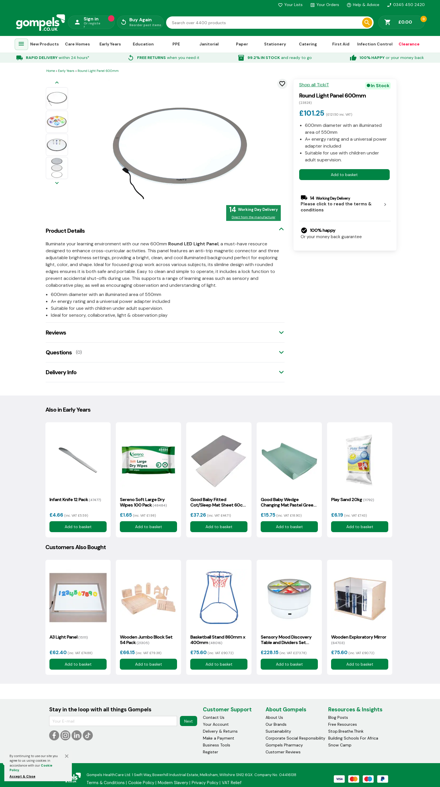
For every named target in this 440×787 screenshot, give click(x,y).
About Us (274, 717)
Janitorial (209, 44)
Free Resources (342, 724)
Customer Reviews (283, 751)
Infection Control (375, 44)
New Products (44, 44)
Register (210, 751)
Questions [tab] (59, 352)
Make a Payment (218, 738)
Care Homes (77, 44)
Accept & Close (22, 776)
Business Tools (216, 745)
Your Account (216, 724)
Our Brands (276, 724)
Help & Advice (363, 4)
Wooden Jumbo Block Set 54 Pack (146, 639)
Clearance (409, 44)
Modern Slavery (173, 782)
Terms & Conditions (106, 782)
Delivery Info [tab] (61, 372)
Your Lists (290, 4)
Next (188, 721)
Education (143, 44)
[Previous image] (57, 83)
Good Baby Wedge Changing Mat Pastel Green (288, 502)
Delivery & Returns (220, 731)
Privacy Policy (205, 782)
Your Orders (324, 4)
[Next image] (57, 183)
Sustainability (278, 731)
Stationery (275, 44)
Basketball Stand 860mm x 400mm (217, 639)
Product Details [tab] (65, 230)
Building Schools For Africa (353, 738)
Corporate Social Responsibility (295, 738)
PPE (176, 44)
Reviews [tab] (56, 332)
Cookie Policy (141, 782)
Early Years (110, 44)
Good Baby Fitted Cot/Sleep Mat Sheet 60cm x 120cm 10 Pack (218, 502)
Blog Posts (338, 717)
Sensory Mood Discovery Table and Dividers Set (286, 639)
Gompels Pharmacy (284, 745)
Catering (308, 44)
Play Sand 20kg (352, 499)
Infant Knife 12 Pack (75, 499)
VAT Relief (231, 782)
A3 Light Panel (68, 637)
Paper (242, 44)
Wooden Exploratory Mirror (358, 639)
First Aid (340, 44)
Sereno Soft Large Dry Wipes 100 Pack (143, 502)
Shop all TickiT (314, 85)
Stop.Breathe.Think (346, 731)
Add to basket (344, 174)
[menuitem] (21, 44)
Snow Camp (339, 745)
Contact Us (213, 717)
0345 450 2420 (406, 4)
